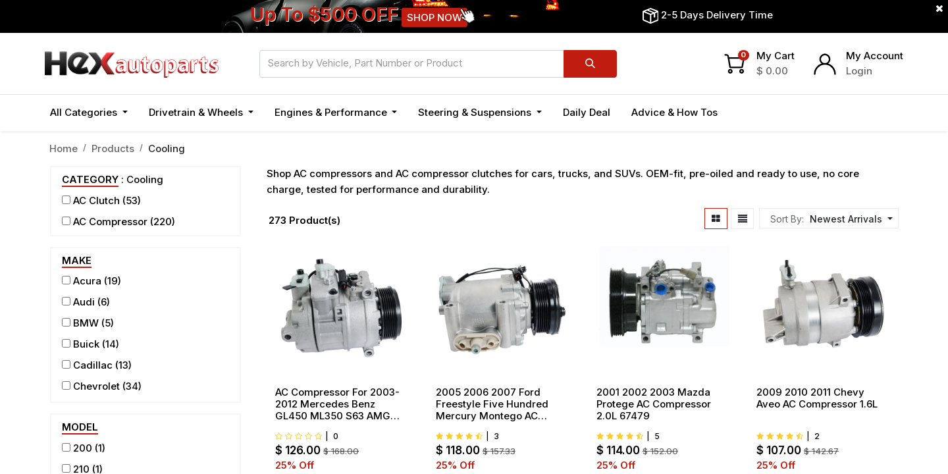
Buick (86, 344)
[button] (849, 219)
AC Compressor (110, 221)
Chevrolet (96, 386)
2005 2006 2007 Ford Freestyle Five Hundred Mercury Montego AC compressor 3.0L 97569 (493, 404)
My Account (874, 55)
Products (113, 148)
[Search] (590, 64)
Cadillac (93, 365)
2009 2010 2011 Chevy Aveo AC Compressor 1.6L (817, 398)
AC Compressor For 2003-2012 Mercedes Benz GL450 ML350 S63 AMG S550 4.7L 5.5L (337, 404)
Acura (87, 281)
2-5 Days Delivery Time (717, 15)
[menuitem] (586, 113)
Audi (84, 302)
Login (859, 71)
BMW (86, 323)
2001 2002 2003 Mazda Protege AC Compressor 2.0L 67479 (653, 404)
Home (63, 148)
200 (82, 448)
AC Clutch (96, 200)
